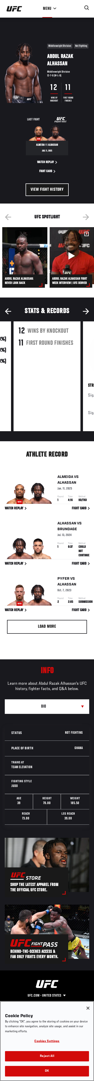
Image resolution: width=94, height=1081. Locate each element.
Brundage (67, 530)
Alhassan (66, 483)
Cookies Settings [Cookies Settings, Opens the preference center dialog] (46, 1041)
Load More (47, 626)
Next (86, 217)
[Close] (87, 1008)
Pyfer (63, 579)
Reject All (47, 1056)
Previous (8, 217)
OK (47, 1071)
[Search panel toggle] (86, 8)
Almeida (65, 478)
